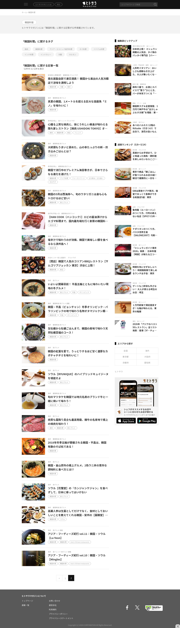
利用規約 (53, 609)
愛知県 (147, 362)
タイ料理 (82, 49)
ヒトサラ (119, 371)
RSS (58, 4)
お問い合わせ (54, 600)
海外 (147, 350)
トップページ (27, 600)
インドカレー (46, 54)
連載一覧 (25, 605)
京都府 (126, 362)
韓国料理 (38, 49)
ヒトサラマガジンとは (44, 4)
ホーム (24, 12)
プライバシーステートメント (61, 618)
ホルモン (72, 54)
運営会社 (53, 605)
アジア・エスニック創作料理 (61, 49)
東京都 (126, 356)
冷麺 (60, 54)
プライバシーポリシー (58, 613)
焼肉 (26, 49)
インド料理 (29, 54)
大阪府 (147, 356)
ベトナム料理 (99, 49)
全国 (126, 350)
